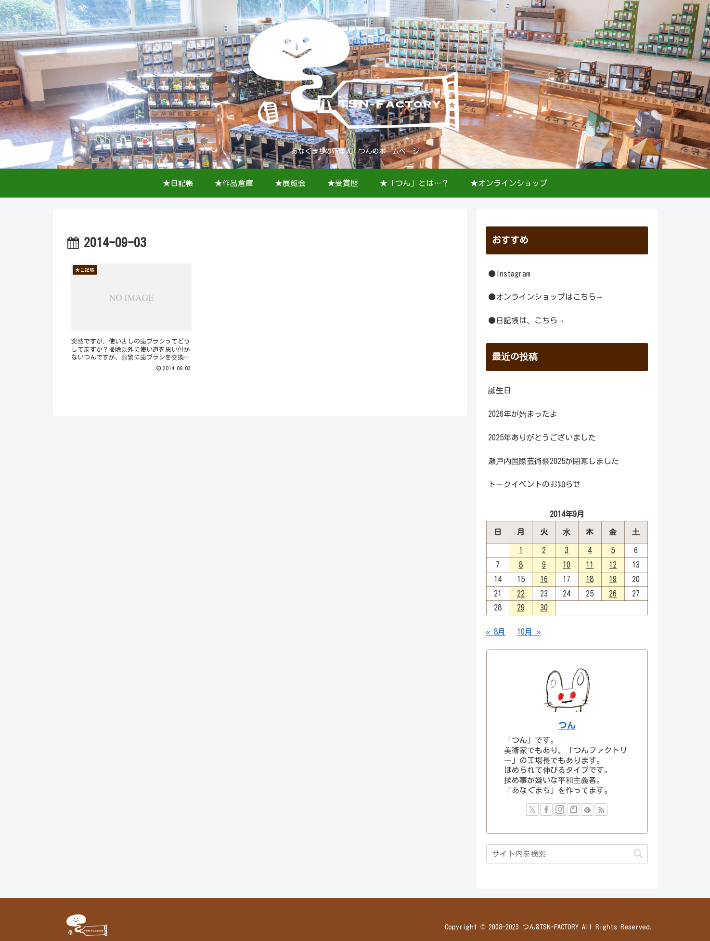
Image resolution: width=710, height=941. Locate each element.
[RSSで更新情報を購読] (601, 809)
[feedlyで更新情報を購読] (587, 809)
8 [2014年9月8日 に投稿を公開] (521, 565)
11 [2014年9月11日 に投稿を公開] (590, 565)
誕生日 (499, 390)
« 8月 (496, 632)
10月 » (529, 632)
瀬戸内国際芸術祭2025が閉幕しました (553, 461)
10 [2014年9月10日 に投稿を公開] (566, 565)
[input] (567, 853)
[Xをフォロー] (532, 809)
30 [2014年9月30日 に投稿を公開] (544, 607)
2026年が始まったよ (522, 414)
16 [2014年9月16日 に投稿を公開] (544, 579)
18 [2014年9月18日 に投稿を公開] (590, 579)
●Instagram (509, 274)
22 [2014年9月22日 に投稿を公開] (521, 593)
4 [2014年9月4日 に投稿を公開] (590, 550)
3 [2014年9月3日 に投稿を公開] (566, 550)
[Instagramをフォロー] (560, 809)
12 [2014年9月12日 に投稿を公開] (613, 565)
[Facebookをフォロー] (546, 809)
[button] (638, 853)
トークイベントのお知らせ (534, 484)
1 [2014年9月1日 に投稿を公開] (521, 550)
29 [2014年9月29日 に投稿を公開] (521, 607)
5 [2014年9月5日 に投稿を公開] (613, 550)
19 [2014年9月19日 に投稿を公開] (613, 579)
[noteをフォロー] (574, 809)
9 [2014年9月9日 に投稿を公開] (544, 565)
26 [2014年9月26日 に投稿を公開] (613, 593)
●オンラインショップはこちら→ (546, 297)
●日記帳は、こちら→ (526, 320)
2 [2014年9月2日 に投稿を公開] (544, 550)
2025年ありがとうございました (542, 437)
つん (567, 725)
